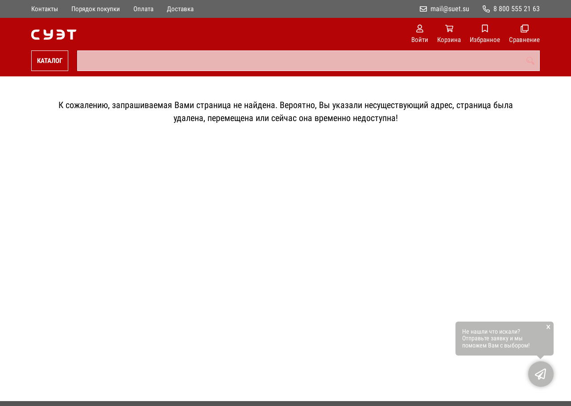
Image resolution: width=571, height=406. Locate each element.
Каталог (49, 61)
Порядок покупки (95, 9)
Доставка (180, 9)
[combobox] (308, 60)
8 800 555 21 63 (516, 8)
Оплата (143, 9)
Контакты (44, 9)
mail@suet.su (449, 8)
